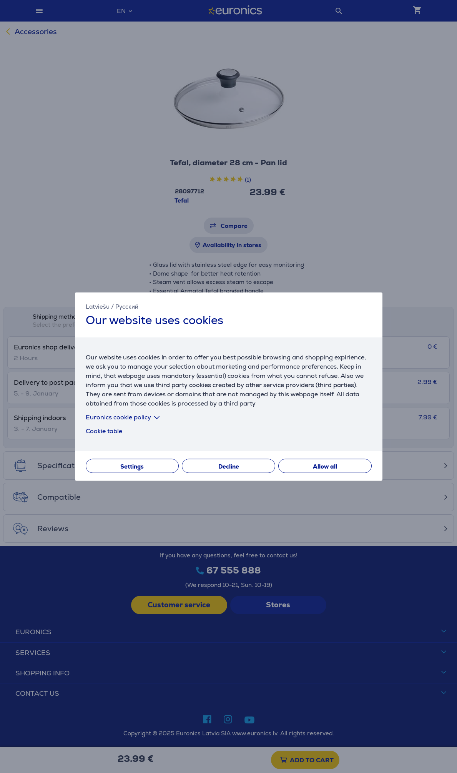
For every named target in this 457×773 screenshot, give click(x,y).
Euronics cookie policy (124, 417)
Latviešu (98, 306)
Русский (126, 306)
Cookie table (104, 431)
